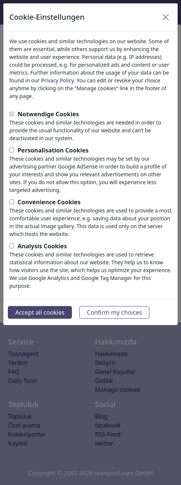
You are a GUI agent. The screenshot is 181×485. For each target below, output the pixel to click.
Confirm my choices (114, 312)
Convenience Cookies (49, 202)
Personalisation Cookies (53, 150)
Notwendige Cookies (48, 114)
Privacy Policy (57, 80)
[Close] (166, 17)
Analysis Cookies (42, 246)
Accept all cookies (39, 312)
